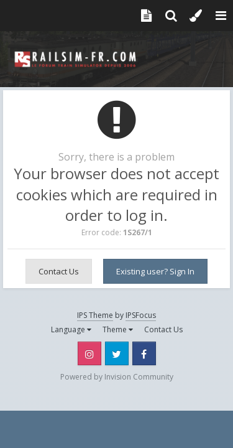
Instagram (89, 353)
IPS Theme (95, 315)
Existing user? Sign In (155, 271)
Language (71, 329)
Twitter (117, 353)
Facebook (144, 353)
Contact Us (59, 271)
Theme (118, 329)
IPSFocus (141, 315)
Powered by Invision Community (116, 376)
